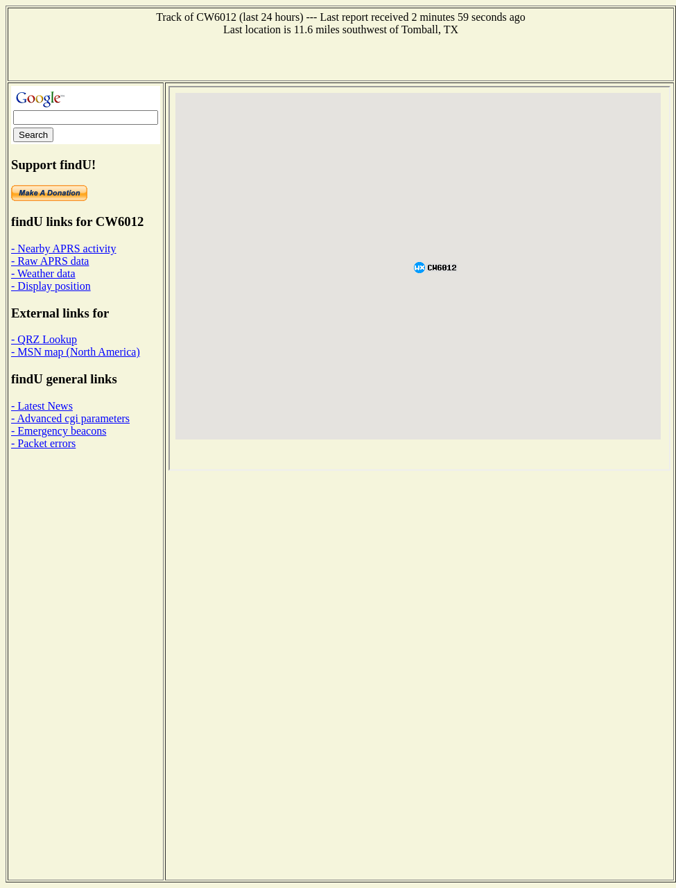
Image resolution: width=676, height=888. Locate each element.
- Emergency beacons (58, 431)
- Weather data (43, 273)
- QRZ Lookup (44, 339)
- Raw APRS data (50, 261)
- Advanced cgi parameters (70, 418)
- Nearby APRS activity (63, 248)
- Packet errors (43, 443)
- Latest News (42, 406)
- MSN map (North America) (75, 352)
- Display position (51, 286)
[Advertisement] (341, 57)
